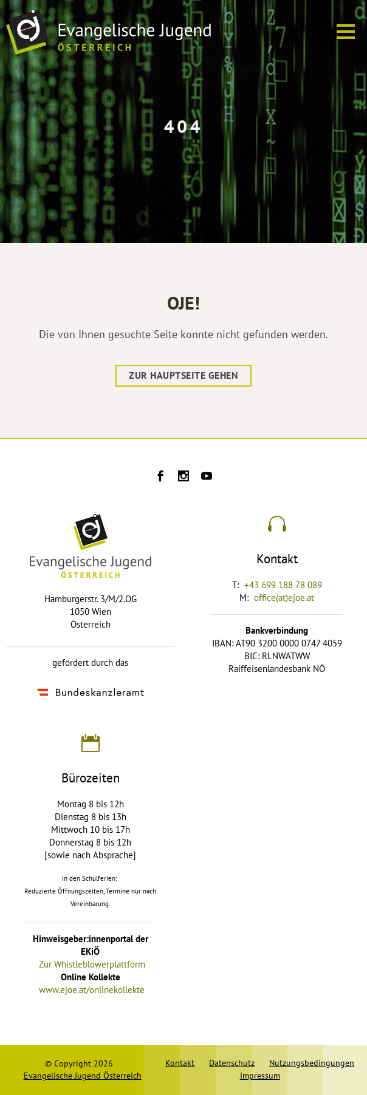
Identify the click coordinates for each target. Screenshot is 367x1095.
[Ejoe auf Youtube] (206, 477)
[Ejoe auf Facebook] (160, 477)
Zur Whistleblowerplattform (92, 964)
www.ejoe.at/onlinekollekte (92, 990)
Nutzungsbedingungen (311, 1063)
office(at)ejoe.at (284, 597)
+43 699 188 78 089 (283, 585)
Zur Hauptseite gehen (183, 375)
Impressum (260, 1076)
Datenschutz (232, 1063)
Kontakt (179, 1063)
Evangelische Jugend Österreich (83, 1076)
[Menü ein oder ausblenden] (346, 31)
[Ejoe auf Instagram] (183, 477)
